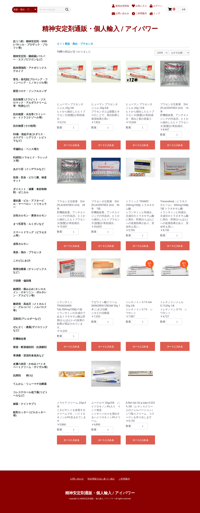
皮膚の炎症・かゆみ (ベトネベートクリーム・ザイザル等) (30, 365)
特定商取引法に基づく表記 (101, 479)
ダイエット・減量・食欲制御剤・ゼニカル (30, 191)
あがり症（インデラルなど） (30, 169)
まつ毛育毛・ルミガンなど (28, 223)
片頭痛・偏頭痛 (22, 280)
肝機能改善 (19, 338)
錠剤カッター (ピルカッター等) (29, 414)
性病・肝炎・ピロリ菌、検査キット (30, 179)
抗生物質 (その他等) (24, 125)
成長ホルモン (21, 243)
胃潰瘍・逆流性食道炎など (28, 355)
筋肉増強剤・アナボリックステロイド (30, 69)
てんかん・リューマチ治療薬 (30, 383)
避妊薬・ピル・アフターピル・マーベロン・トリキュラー (30, 204)
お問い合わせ (77, 479)
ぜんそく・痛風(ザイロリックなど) (30, 329)
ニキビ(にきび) (21, 260)
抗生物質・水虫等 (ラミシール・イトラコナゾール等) (29, 116)
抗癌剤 (17, 375)
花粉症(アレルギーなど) (27, 318)
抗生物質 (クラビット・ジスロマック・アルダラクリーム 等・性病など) (30, 102)
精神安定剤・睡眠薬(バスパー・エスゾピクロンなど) (29, 58)
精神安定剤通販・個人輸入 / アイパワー (100, 28)
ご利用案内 (124, 479)
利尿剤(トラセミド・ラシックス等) (30, 159)
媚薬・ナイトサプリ (24, 403)
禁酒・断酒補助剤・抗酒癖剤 (30, 347)
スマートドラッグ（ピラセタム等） (30, 234)
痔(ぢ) (29, 375)
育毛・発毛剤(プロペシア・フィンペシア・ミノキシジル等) (30, 81)
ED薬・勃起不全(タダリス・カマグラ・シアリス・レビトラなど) (30, 137)
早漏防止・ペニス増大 (26, 149)
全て (59, 43)
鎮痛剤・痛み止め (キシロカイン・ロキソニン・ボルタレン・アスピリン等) (30, 292)
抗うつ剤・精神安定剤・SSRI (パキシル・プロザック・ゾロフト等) (30, 44)
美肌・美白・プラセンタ (27, 252)
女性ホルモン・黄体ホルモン (30, 215)
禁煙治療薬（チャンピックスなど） (30, 271)
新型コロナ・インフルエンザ (30, 91)
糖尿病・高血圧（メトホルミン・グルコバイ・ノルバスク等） (30, 307)
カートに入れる (71, 145)
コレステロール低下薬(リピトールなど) (30, 394)
